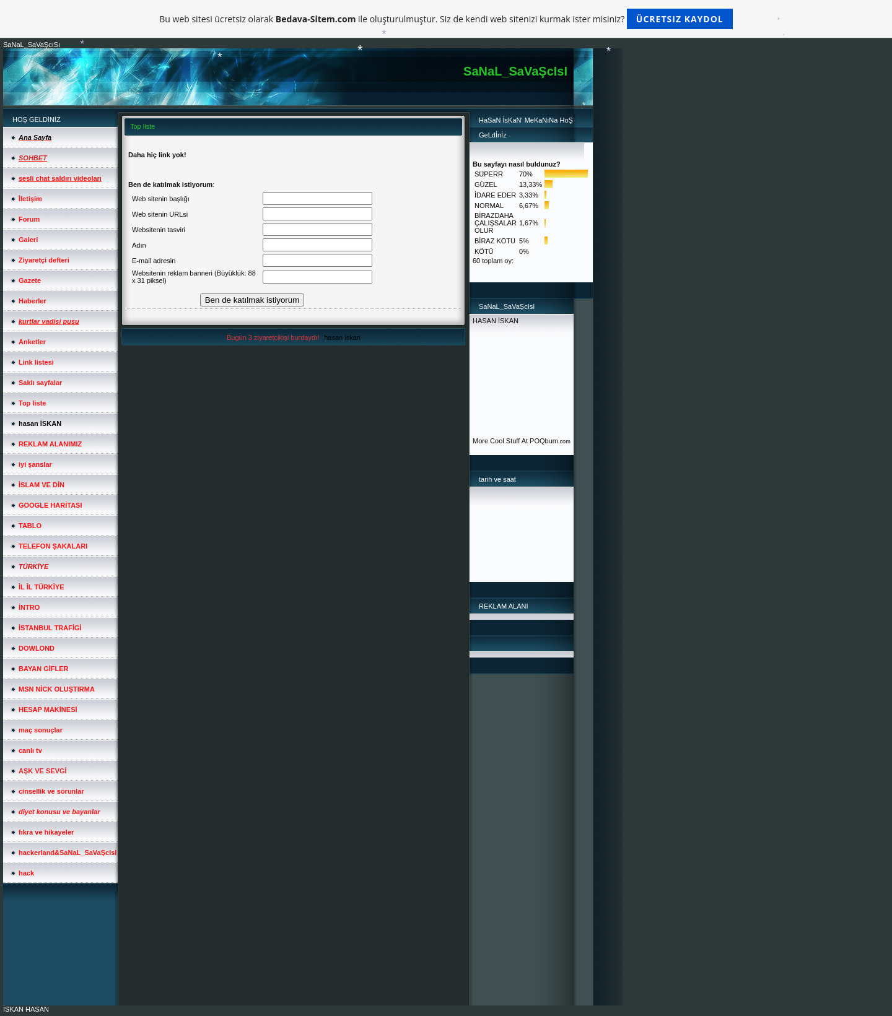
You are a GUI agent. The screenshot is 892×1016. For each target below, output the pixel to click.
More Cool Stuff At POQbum (515, 441)
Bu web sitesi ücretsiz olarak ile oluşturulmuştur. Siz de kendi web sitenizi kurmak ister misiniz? (445, 19)
